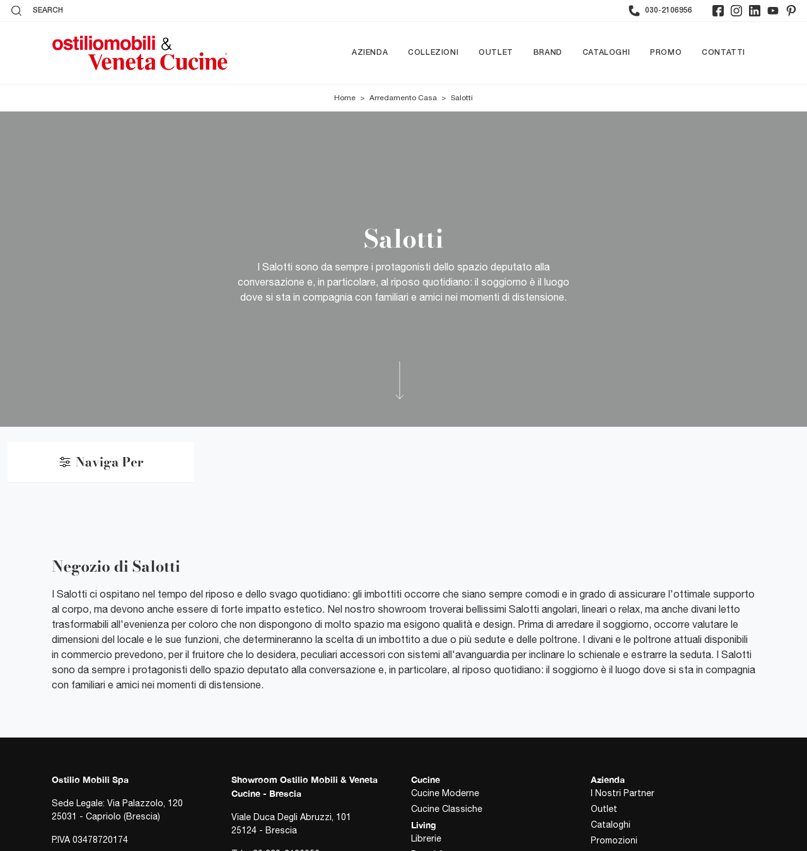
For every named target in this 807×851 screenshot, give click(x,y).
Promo (666, 52)
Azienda (370, 52)
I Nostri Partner (622, 793)
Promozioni (614, 840)
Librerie (426, 838)
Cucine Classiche (446, 809)
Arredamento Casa (403, 97)
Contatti (723, 52)
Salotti (462, 97)
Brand (547, 52)
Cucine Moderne (445, 793)
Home (345, 97)
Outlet (496, 52)
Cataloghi (606, 52)
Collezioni (433, 52)
